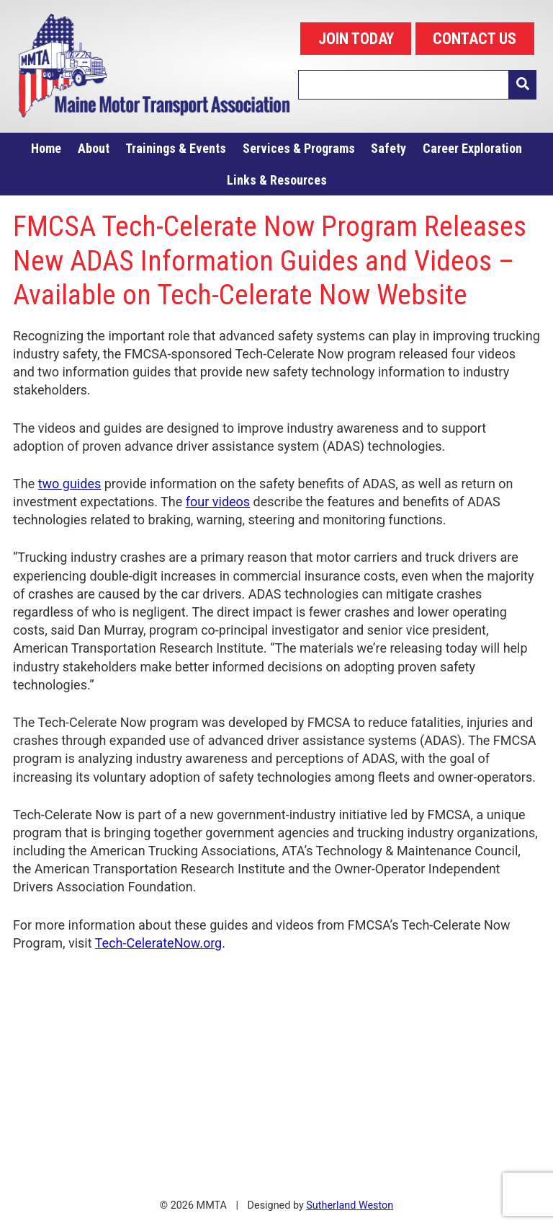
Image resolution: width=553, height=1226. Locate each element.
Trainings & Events (175, 148)
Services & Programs (299, 148)
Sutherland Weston (349, 1205)
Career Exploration (472, 148)
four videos (218, 501)
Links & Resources (277, 180)
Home (46, 148)
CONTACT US (474, 39)
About (93, 148)
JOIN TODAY (356, 39)
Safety (388, 148)
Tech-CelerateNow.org (158, 943)
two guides (70, 483)
